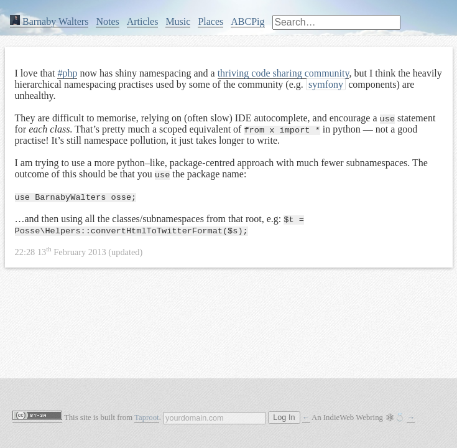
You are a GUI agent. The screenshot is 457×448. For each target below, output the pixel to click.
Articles (143, 21)
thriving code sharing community (283, 73)
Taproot (146, 417)
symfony (325, 84)
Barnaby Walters (49, 21)
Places (210, 21)
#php (67, 73)
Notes (107, 21)
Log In (284, 417)
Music (177, 21)
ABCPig (247, 21)
